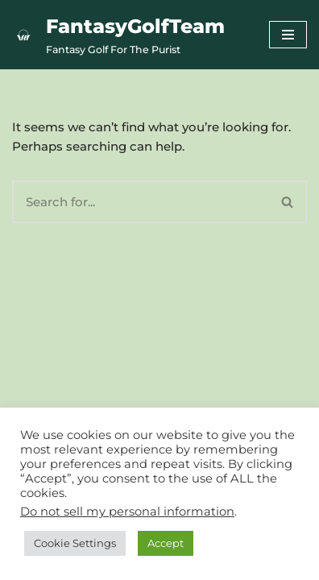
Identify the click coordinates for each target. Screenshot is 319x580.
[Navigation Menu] (288, 34)
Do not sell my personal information (127, 511)
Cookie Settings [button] (75, 542)
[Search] (140, 201)
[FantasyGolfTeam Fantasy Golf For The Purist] (118, 34)
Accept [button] (165, 542)
